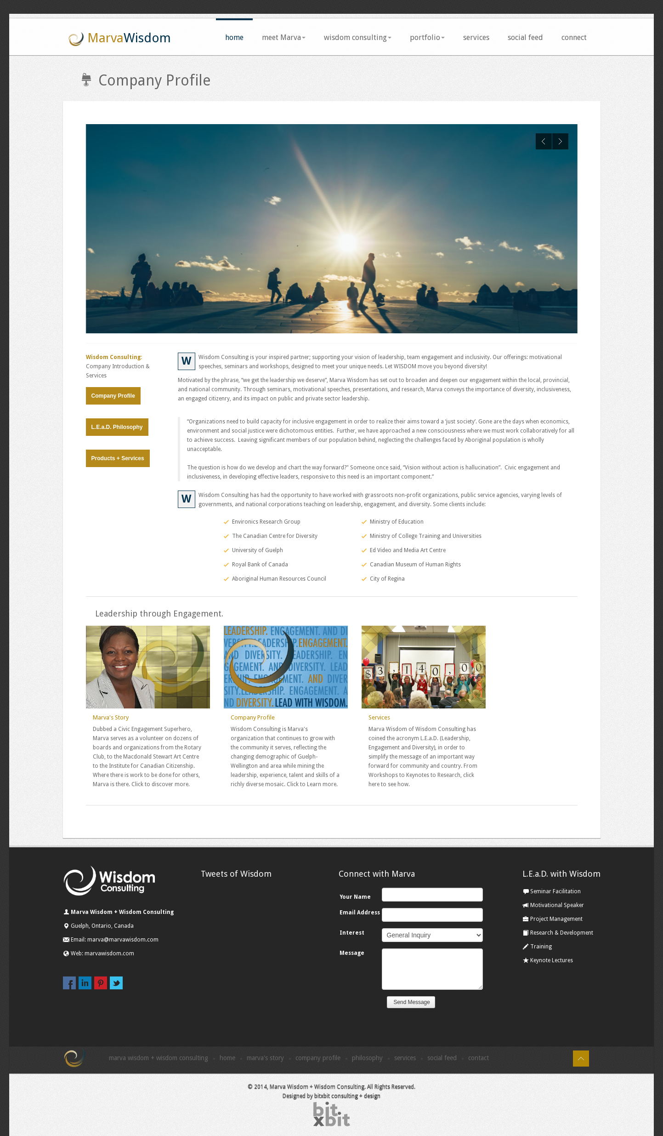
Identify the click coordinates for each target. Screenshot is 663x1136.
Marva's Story (111, 717)
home (234, 37)
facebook (69, 982)
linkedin (85, 982)
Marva (119, 38)
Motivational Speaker (553, 905)
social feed (525, 37)
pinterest (100, 982)
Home (227, 1058)
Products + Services (117, 458)
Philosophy (367, 1058)
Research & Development (557, 933)
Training (537, 946)
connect (574, 37)
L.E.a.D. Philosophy (117, 427)
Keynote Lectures (547, 960)
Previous (544, 141)
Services (379, 717)
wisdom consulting (357, 37)
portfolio (427, 37)
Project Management (552, 919)
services (476, 37)
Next (560, 141)
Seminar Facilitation (551, 891)
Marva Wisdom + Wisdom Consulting (158, 1058)
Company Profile (113, 396)
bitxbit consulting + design (347, 1096)
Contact (478, 1058)
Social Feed (442, 1058)
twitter (116, 982)
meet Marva (284, 37)
